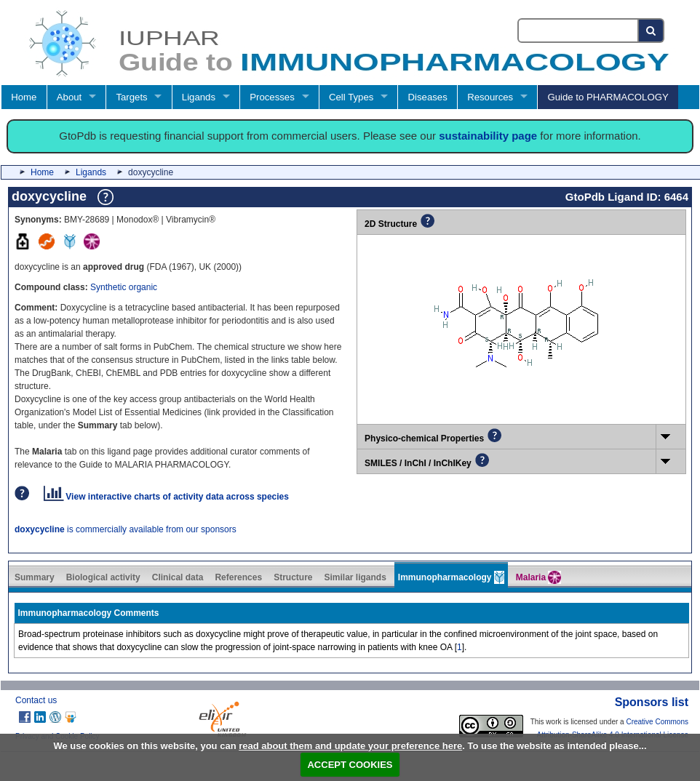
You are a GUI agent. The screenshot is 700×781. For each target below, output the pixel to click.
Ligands (198, 97)
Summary (35, 577)
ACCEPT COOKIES (349, 764)
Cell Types (351, 97)
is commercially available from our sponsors (125, 529)
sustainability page (488, 135)
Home (23, 97)
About (69, 97)
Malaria (539, 577)
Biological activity (103, 577)
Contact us (36, 700)
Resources (490, 97)
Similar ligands (355, 577)
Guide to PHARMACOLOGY (607, 97)
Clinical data (178, 577)
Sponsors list (651, 702)
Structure (293, 577)
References (238, 577)
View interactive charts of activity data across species (166, 497)
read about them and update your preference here (350, 745)
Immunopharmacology (451, 577)
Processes (272, 97)
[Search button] (651, 30)
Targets (131, 97)
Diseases (428, 97)
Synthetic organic (123, 287)
